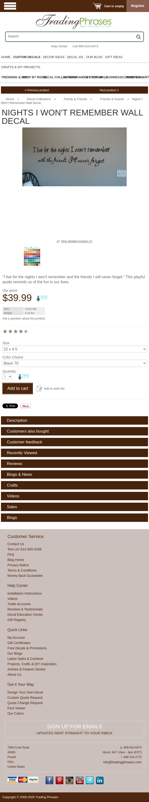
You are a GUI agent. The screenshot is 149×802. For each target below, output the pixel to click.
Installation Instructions (24, 593)
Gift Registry (16, 620)
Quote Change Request (25, 703)
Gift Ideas (114, 57)
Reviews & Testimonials (25, 609)
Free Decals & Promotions (27, 648)
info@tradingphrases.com (122, 762)
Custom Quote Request (24, 697)
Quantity (9, 371)
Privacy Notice (18, 565)
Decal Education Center (25, 614)
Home (6, 57)
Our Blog (94, 57)
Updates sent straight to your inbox (75, 733)
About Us (14, 674)
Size (5, 343)
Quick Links (17, 630)
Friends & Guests (112, 99)
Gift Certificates (18, 643)
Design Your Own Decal (25, 692)
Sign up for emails (74, 727)
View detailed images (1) (76, 241)
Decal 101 (75, 57)
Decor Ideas (54, 57)
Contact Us (15, 544)
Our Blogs (14, 653)
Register (137, 6)
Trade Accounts (19, 604)
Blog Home (15, 560)
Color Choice (12, 357)
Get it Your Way (20, 684)
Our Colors (15, 713)
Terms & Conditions (21, 570)
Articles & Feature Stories (26, 669)
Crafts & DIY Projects (20, 67)
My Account (16, 637)
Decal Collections (39, 99)
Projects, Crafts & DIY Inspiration (31, 664)
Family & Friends (75, 99)
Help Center (59, 46)
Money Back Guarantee (25, 576)
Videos (12, 599)
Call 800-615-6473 (85, 46)
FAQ (10, 554)
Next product (109, 90)
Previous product (37, 90)
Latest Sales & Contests (25, 659)
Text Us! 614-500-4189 (24, 549)
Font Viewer (16, 708)
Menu (10, 6)
